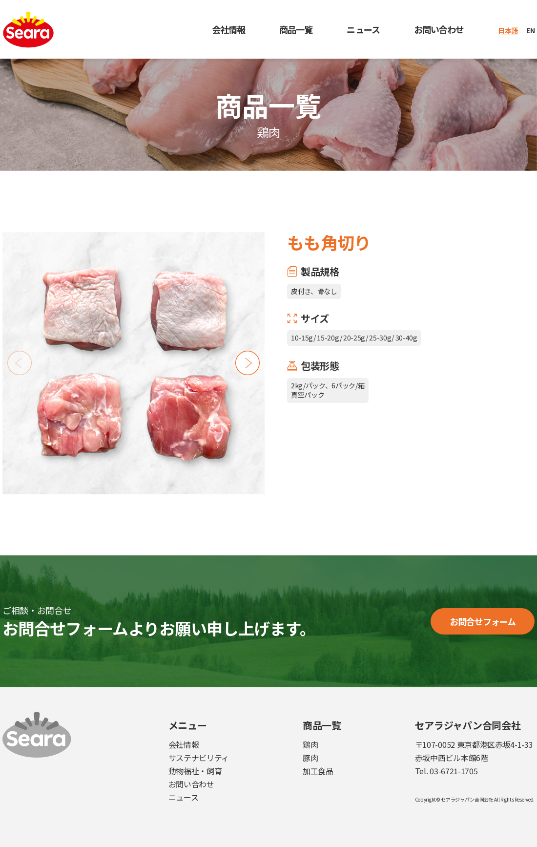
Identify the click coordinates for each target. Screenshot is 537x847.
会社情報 (228, 29)
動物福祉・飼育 (195, 771)
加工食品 (318, 771)
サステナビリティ (198, 757)
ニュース (363, 29)
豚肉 (310, 757)
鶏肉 (310, 744)
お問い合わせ (439, 29)
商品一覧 (295, 29)
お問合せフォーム (483, 621)
